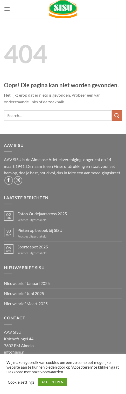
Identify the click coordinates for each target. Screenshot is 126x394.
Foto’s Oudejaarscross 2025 (42, 213)
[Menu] (7, 9)
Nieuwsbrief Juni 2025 (24, 293)
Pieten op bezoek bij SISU (39, 230)
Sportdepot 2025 (32, 246)
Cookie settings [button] (21, 382)
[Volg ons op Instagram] (18, 180)
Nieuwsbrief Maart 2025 (26, 303)
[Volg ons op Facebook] (8, 180)
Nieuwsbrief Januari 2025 (27, 283)
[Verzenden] (117, 115)
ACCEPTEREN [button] (52, 382)
